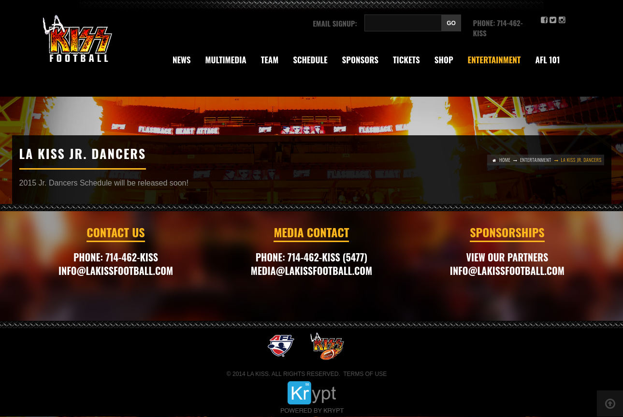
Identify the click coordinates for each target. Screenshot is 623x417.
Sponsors (360, 60)
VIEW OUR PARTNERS (507, 257)
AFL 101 (547, 60)
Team (270, 60)
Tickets (406, 60)
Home (504, 159)
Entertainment (494, 60)
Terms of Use (365, 374)
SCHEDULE (310, 60)
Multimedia (225, 60)
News (182, 60)
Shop (444, 60)
